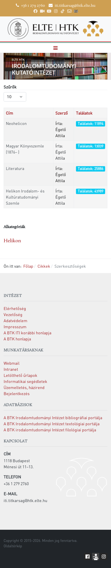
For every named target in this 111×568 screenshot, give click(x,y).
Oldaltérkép (13, 546)
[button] (55, 48)
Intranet (11, 369)
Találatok (84, 112)
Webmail (11, 363)
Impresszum (15, 326)
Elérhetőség (15, 308)
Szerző (61, 112)
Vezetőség (13, 314)
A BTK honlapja (17, 338)
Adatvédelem (15, 320)
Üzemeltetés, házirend (24, 387)
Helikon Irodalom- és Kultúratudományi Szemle (25, 197)
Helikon (12, 241)
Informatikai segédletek (25, 381)
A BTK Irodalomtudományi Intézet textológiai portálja (51, 423)
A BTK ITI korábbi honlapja (27, 332)
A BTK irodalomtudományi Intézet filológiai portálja (50, 429)
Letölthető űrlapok (20, 375)
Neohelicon (16, 123)
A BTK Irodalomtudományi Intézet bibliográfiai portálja (53, 417)
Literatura (15, 168)
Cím (9, 112)
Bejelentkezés (17, 393)
